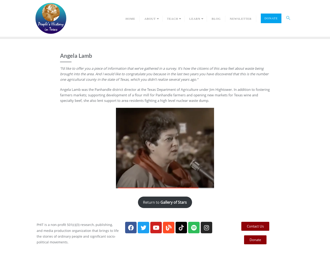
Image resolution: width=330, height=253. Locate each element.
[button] (288, 18)
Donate (271, 18)
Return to (165, 202)
